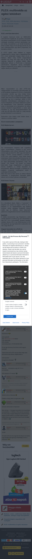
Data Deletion (6, 322)
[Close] (28, 236)
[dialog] (16, 279)
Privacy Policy (25, 322)
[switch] (25, 272)
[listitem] (16, 267)
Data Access (16, 322)
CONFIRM (10, 316)
